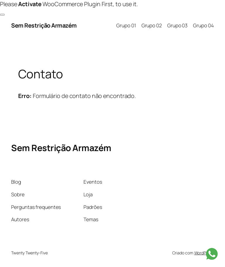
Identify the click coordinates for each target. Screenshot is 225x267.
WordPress (204, 253)
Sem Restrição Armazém (44, 25)
